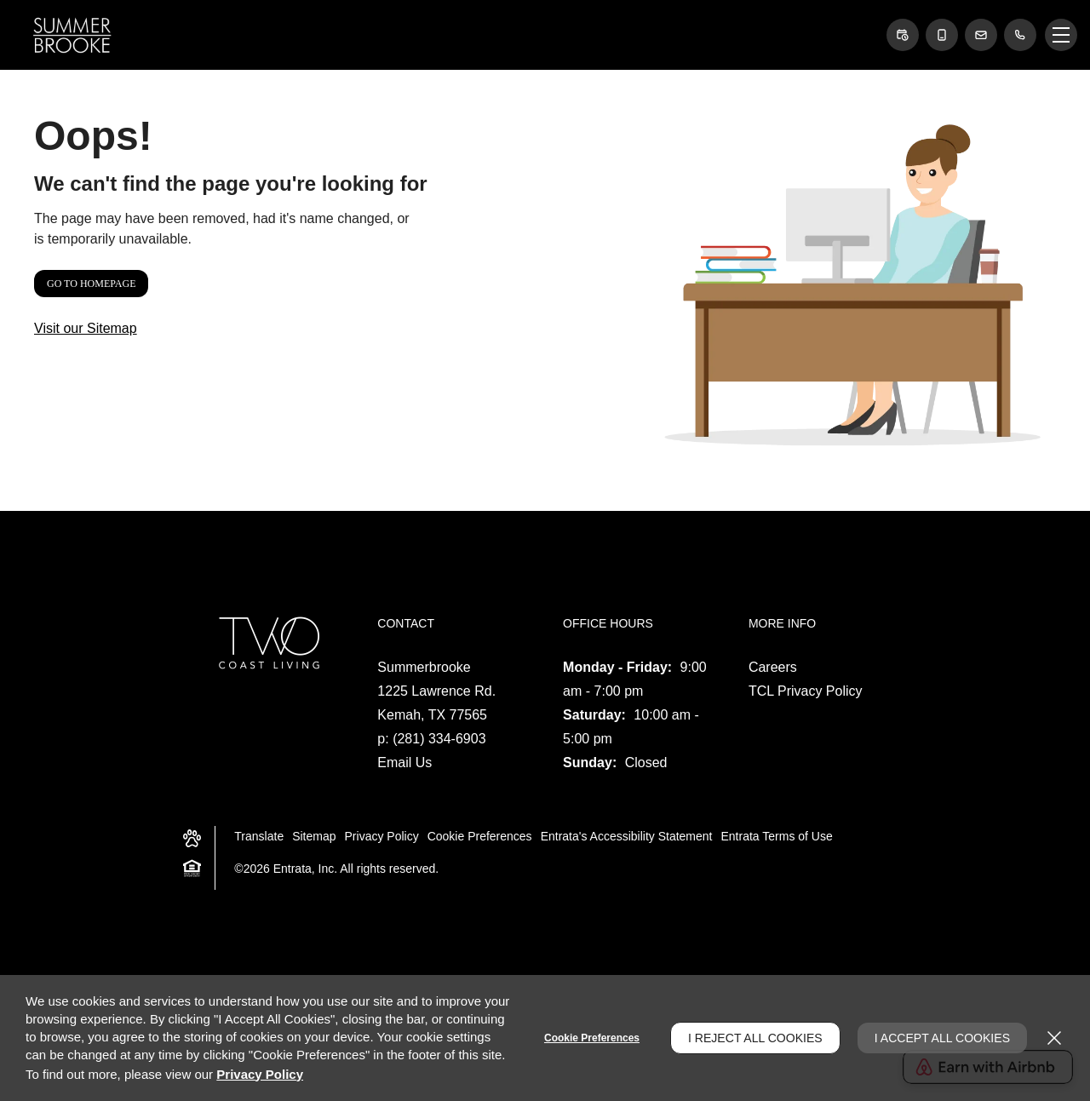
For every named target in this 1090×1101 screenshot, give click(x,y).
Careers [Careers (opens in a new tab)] (773, 667)
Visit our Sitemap (85, 328)
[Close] (1054, 1038)
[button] (902, 35)
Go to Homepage (91, 284)
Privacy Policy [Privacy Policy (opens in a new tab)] (382, 836)
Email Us (404, 762)
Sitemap (314, 836)
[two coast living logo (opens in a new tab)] (266, 642)
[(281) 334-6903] (1020, 35)
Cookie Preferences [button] (479, 836)
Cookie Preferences (592, 1038)
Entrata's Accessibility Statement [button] (627, 836)
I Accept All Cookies (942, 1038)
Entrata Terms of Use (777, 836)
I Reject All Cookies (755, 1038)
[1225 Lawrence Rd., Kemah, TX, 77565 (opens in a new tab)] (436, 703)
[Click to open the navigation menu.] (1061, 35)
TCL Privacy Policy (806, 691)
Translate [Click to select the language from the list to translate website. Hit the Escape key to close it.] (259, 836)
